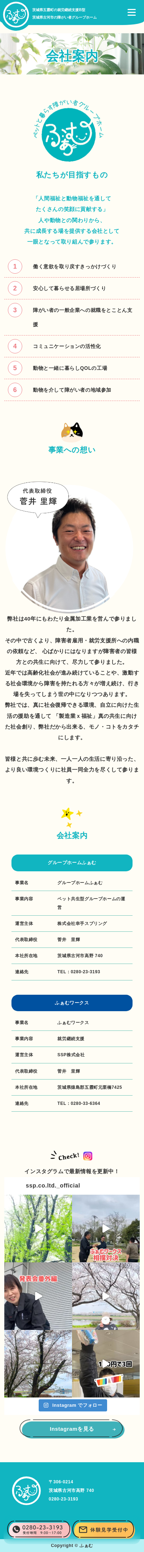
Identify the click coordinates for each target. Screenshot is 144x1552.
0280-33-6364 (85, 1103)
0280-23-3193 (85, 971)
